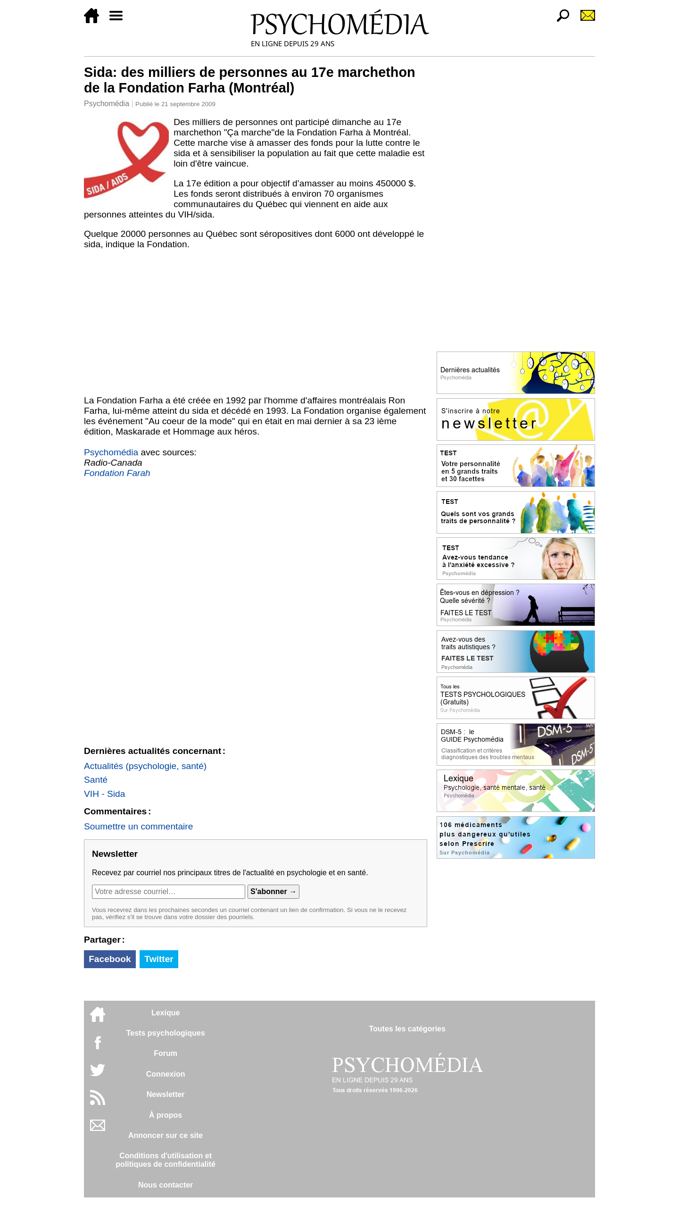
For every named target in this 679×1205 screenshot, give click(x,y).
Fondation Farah (117, 473)
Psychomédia (106, 104)
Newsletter (166, 1094)
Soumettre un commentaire (138, 826)
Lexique (165, 1013)
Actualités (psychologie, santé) (145, 766)
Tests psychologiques (165, 1033)
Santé (96, 780)
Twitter (158, 959)
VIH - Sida (104, 794)
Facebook (110, 959)
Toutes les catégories (407, 1029)
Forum (165, 1053)
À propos (165, 1115)
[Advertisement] (255, 325)
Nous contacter (165, 1185)
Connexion (165, 1074)
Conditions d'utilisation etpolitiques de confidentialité (165, 1160)
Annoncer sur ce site (165, 1135)
